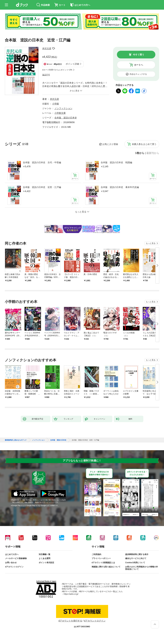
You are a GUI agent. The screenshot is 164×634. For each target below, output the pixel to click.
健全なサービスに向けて (135, 558)
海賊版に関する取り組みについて (106, 567)
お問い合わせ (11, 562)
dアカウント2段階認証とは (103, 562)
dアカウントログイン (14, 567)
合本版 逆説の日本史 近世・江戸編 (42, 187)
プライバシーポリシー (101, 558)
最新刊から (152, 153)
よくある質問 (44, 558)
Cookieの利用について (135, 562)
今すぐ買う (138, 54)
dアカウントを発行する (70, 620)
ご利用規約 (96, 554)
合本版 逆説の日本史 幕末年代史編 (120, 187)
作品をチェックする (138, 74)
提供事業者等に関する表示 (136, 554)
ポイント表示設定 (46, 562)
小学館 (55, 103)
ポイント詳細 (72, 64)
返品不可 (46, 75)
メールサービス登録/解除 (16, 558)
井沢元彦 (46, 48)
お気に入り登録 (110, 144)
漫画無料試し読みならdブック (16, 440)
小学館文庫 (60, 113)
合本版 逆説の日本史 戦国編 (116, 162)
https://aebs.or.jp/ (71, 594)
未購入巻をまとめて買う (144, 144)
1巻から (139, 153)
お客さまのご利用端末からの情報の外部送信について (141, 568)
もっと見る (151, 243)
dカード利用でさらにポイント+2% (57, 70)
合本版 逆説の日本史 (65, 117)
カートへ (138, 65)
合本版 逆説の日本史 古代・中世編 (42, 162)
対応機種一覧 (44, 554)
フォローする (53, 48)
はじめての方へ (12, 554)
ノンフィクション (63, 108)
